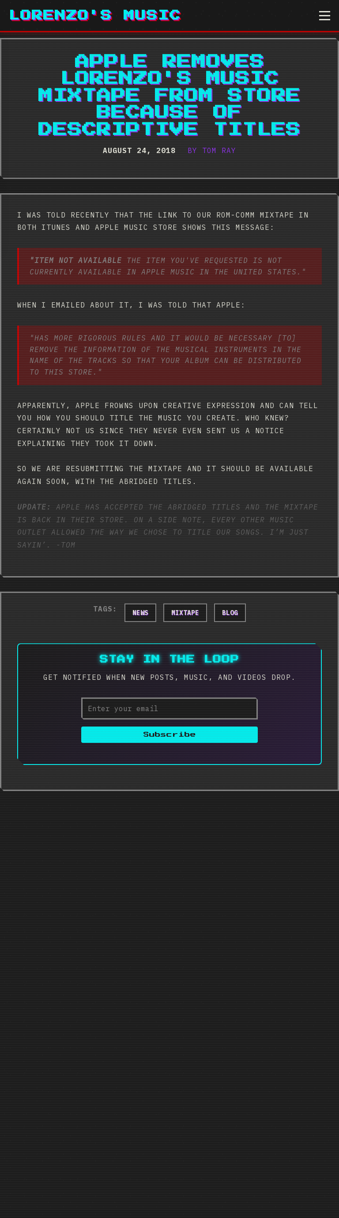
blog (230, 613)
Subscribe (169, 735)
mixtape (185, 613)
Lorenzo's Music (95, 15)
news (140, 613)
